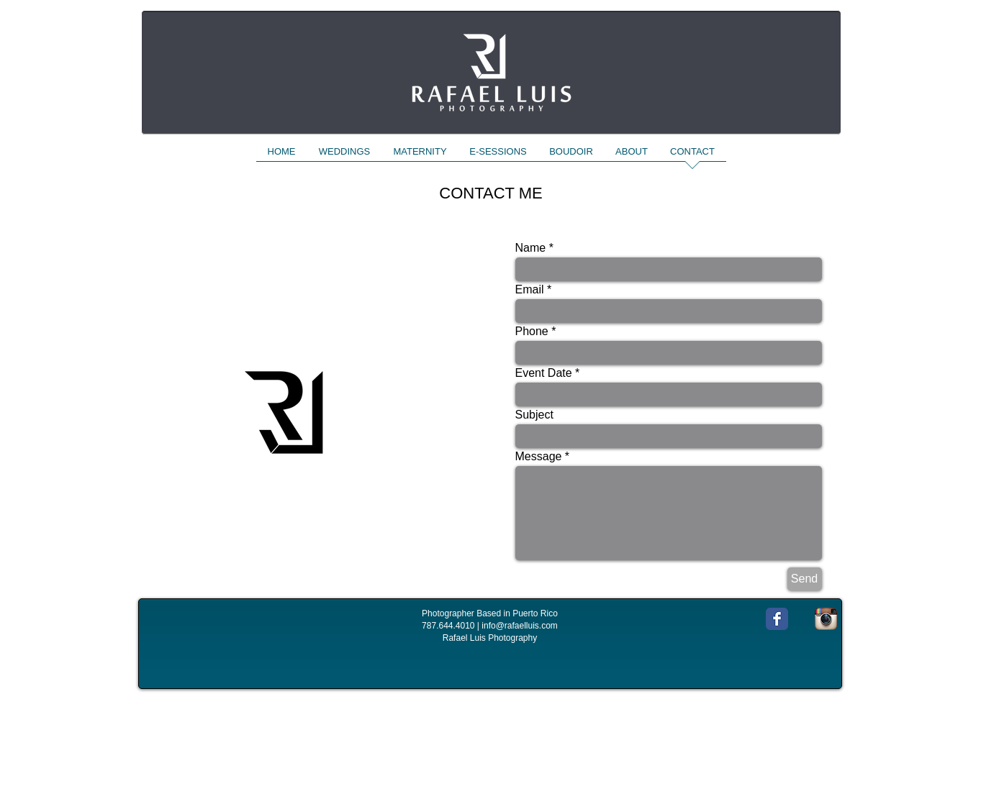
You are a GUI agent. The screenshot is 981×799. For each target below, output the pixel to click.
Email (529, 290)
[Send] (804, 578)
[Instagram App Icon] (826, 619)
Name (530, 248)
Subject (534, 415)
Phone (531, 331)
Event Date (543, 373)
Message (538, 456)
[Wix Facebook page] (777, 619)
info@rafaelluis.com (520, 626)
